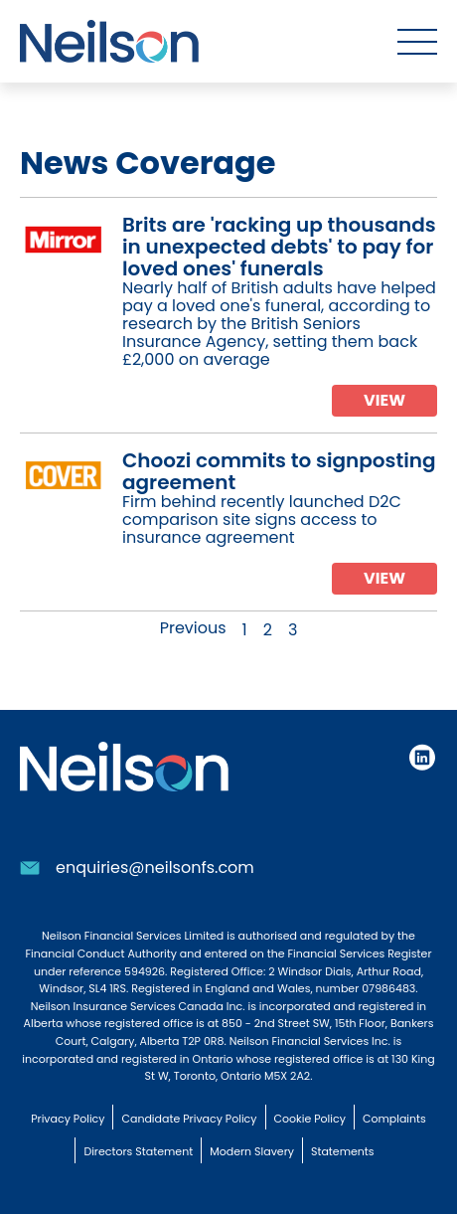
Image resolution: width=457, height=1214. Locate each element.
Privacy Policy (67, 1119)
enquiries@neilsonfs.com (155, 867)
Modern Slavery (252, 1151)
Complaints (394, 1119)
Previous (193, 627)
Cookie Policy (310, 1119)
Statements (343, 1151)
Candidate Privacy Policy (188, 1119)
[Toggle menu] (417, 42)
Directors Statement (138, 1151)
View (384, 400)
